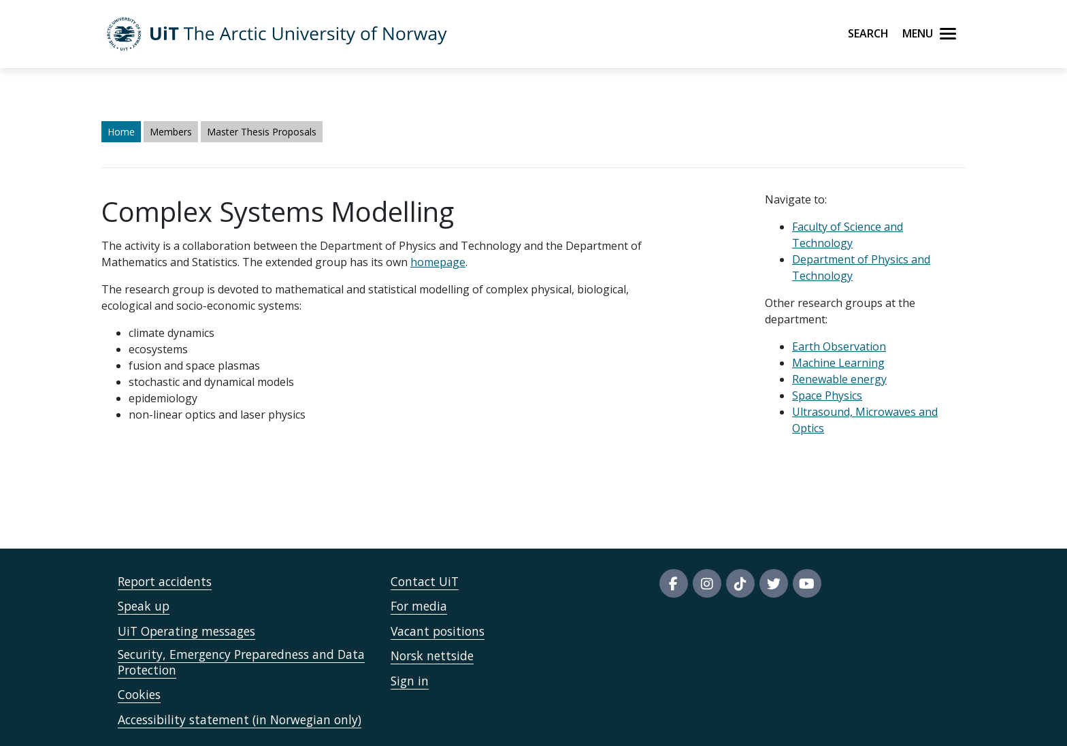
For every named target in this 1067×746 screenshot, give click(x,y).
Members (171, 131)
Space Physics (827, 395)
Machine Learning (838, 362)
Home (121, 131)
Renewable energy (839, 379)
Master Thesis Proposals (261, 131)
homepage (437, 262)
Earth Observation (839, 346)
